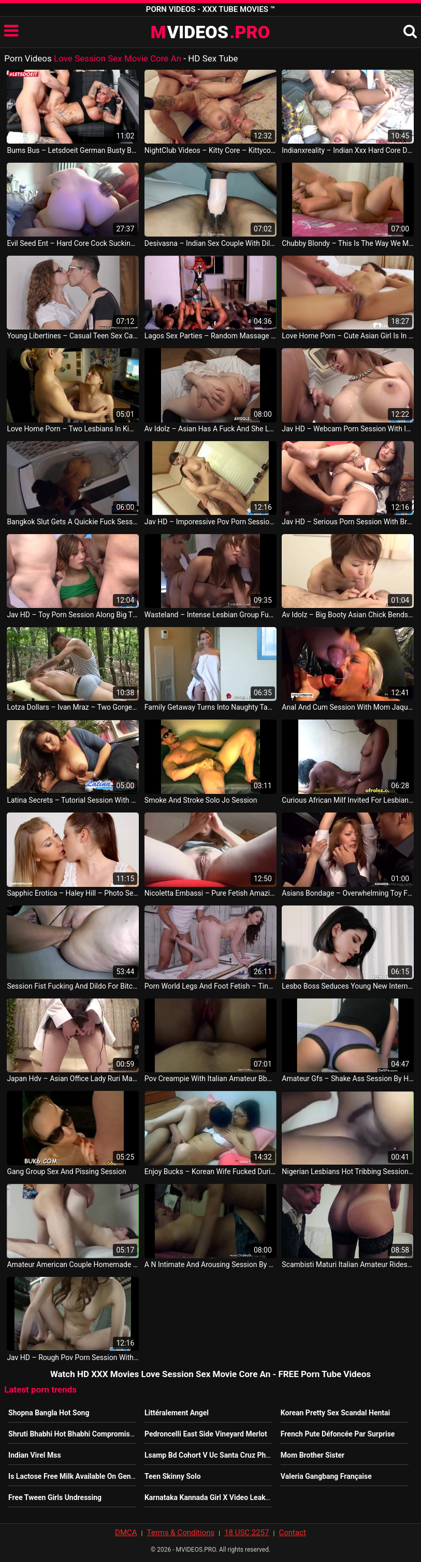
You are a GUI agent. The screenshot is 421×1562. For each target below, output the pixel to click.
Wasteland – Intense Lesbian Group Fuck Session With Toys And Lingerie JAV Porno (210, 615)
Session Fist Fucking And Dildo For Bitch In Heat (73, 986)
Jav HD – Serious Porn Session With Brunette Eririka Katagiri (348, 522)
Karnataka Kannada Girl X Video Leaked (208, 1497)
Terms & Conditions (180, 1532)
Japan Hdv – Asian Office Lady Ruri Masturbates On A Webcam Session (73, 1078)
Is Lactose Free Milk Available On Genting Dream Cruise (99, 1476)
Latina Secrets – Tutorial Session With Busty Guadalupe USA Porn (73, 800)
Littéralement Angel (176, 1413)
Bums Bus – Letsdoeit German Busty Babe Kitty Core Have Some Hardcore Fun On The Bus (73, 150)
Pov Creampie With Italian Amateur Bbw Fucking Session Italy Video (210, 1078)
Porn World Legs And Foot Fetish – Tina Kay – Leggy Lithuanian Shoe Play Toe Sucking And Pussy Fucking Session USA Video (210, 986)
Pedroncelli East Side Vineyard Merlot (205, 1434)
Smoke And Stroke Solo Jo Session (200, 800)
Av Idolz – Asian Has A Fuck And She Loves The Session (210, 429)
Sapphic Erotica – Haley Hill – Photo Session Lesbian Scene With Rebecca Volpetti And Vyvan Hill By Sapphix (73, 893)
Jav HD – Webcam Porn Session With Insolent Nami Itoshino (348, 429)
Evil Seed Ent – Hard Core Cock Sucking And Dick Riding (73, 243)
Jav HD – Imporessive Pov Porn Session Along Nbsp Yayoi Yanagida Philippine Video (210, 522)
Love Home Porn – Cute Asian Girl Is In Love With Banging (348, 336)
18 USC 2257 (246, 1532)
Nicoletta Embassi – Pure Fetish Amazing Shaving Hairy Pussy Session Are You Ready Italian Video (210, 893)
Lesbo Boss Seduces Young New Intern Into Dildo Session (348, 986)
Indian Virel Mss (34, 1455)
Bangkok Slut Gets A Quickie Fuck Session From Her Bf (73, 522)
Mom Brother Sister (312, 1455)
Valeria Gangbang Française (326, 1476)
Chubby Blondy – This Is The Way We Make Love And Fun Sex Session (348, 243)
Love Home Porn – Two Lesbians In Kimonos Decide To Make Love (73, 429)
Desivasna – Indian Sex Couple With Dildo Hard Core (210, 243)
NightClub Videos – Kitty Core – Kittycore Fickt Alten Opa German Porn (210, 150)
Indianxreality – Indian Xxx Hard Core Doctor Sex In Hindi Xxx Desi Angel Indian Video (348, 150)
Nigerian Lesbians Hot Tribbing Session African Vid (348, 1171)
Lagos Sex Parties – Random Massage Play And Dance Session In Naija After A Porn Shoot (210, 336)
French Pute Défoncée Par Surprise (338, 1434)
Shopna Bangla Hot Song (48, 1413)
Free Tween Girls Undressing (54, 1497)
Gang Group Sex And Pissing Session (66, 1171)
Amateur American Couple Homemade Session (73, 1264)
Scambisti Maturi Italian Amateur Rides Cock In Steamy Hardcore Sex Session (348, 1264)
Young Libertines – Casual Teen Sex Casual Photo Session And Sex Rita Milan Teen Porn (73, 336)
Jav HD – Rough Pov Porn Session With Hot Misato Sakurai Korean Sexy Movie (73, 1357)
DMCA (126, 1532)
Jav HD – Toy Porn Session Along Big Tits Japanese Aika (73, 615)
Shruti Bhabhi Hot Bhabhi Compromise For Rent (85, 1434)
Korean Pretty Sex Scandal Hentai (335, 1413)
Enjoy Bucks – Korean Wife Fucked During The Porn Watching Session (210, 1171)
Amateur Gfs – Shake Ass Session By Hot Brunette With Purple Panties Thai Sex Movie (348, 1078)
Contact (292, 1532)
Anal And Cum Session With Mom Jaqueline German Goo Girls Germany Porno (348, 707)
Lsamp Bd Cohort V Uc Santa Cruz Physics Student (227, 1455)
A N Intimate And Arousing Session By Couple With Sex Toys (210, 1264)
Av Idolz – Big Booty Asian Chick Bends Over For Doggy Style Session (348, 615)
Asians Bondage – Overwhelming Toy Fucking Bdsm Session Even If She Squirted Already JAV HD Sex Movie (348, 893)
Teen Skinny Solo (172, 1476)
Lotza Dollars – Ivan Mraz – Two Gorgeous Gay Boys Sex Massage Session (73, 707)
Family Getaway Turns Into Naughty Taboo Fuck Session (210, 707)
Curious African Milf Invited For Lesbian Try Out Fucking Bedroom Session (348, 800)
